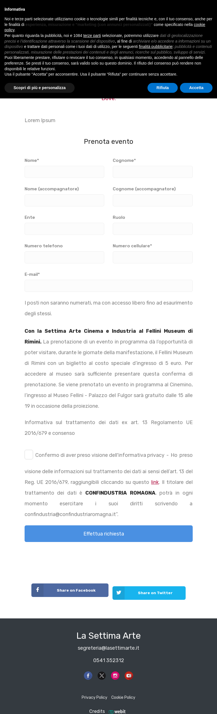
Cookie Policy (123, 692)
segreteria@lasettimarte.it (108, 642)
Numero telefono (65, 251)
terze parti (92, 35)
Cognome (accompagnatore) (153, 194)
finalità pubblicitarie (155, 46)
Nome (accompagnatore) (65, 194)
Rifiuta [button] (163, 87)
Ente (65, 223)
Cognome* (153, 166)
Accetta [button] (196, 87)
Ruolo (153, 223)
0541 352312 (108, 655)
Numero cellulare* (153, 251)
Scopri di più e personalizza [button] (40, 87)
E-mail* (109, 280)
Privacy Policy (94, 692)
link (155, 482)
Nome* (65, 166)
